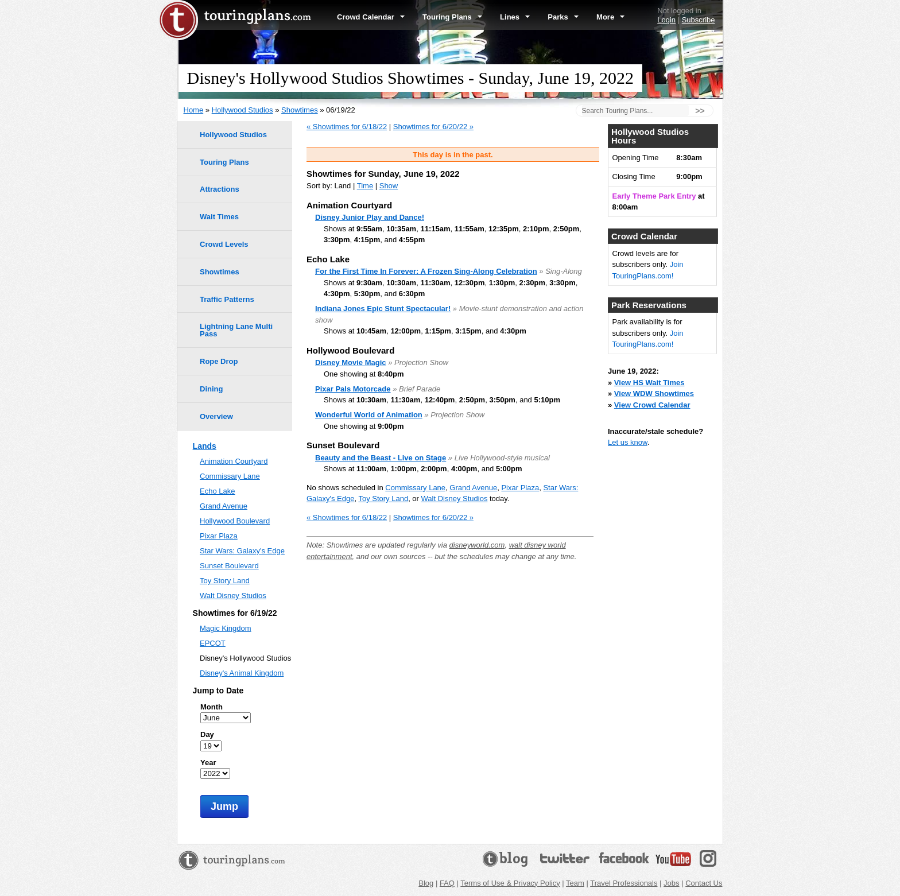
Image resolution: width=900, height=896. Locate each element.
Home (194, 110)
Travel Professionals (623, 883)
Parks (563, 17)
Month (211, 707)
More (610, 17)
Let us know (627, 442)
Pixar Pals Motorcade (353, 389)
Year (208, 762)
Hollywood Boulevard (235, 521)
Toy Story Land (383, 498)
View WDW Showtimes (654, 393)
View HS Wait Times (649, 382)
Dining (211, 389)
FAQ (447, 883)
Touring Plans (452, 17)
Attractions (219, 189)
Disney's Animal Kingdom (242, 673)
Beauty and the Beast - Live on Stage (380, 457)
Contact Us (703, 883)
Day (207, 734)
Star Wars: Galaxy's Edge (242, 550)
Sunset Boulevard (229, 565)
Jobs (671, 883)
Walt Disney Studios (454, 498)
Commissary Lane (415, 487)
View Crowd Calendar (652, 405)
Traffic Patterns (227, 299)
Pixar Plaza (520, 487)
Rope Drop (219, 361)
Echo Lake (217, 491)
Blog (425, 883)
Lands (204, 446)
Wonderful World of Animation (368, 414)
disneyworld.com (477, 545)
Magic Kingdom (225, 628)
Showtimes (299, 110)
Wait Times (219, 216)
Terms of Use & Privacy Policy (510, 883)
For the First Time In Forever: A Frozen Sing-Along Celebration (426, 271)
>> (699, 110)
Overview (216, 416)
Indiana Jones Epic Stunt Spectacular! (383, 308)
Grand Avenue (473, 487)
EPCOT (213, 643)
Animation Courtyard (234, 461)
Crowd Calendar (371, 17)
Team (575, 883)
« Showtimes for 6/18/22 (347, 126)
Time (365, 185)
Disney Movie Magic (350, 362)
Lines (515, 17)
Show (388, 185)
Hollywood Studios (242, 110)
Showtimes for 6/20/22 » (433, 126)
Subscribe (698, 19)
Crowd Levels (224, 244)
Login (666, 19)
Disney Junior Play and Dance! (369, 217)
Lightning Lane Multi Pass (236, 330)
